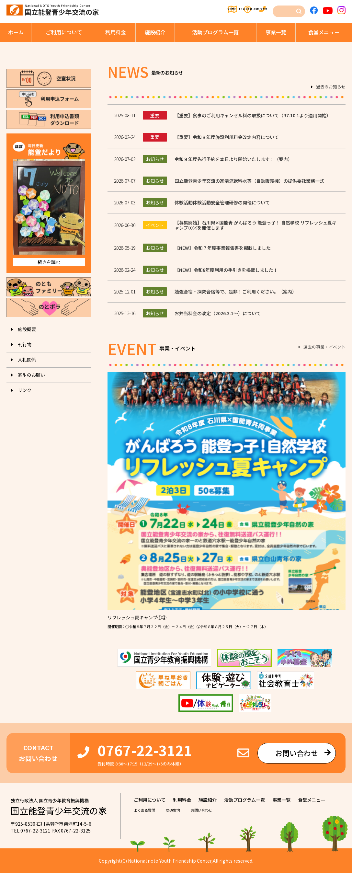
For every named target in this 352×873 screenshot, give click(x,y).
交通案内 (182, 10)
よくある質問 (218, 10)
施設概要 (27, 329)
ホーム (16, 32)
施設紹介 (155, 32)
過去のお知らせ (331, 87)
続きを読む (49, 262)
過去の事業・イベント (324, 347)
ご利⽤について (64, 32)
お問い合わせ (257, 10)
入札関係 (27, 359)
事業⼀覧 (276, 32)
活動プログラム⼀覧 (215, 32)
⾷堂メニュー (323, 32)
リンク (24, 390)
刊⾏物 (24, 344)
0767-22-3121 (144, 750)
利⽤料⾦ (115, 32)
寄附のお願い (31, 375)
